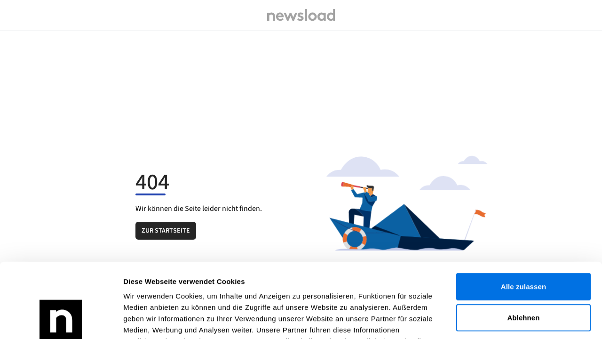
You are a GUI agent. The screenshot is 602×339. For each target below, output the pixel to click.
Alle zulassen (523, 216)
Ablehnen (523, 247)
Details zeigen (500, 320)
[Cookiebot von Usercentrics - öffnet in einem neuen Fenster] (61, 321)
